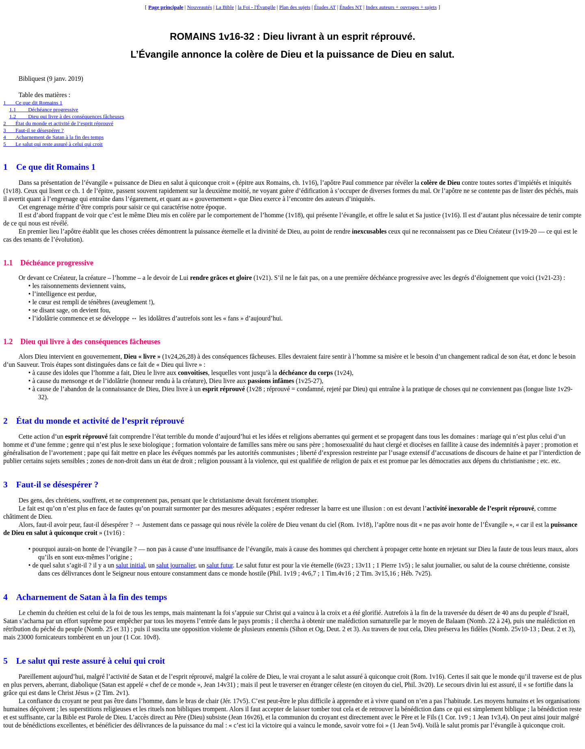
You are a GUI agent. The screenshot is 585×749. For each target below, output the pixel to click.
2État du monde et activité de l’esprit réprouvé (58, 123)
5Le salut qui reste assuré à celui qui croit (53, 144)
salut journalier (175, 565)
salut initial (130, 565)
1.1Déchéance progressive (43, 109)
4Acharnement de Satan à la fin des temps (53, 137)
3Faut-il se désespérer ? (33, 130)
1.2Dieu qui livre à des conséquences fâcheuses (66, 116)
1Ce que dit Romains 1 (32, 103)
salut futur (219, 565)
